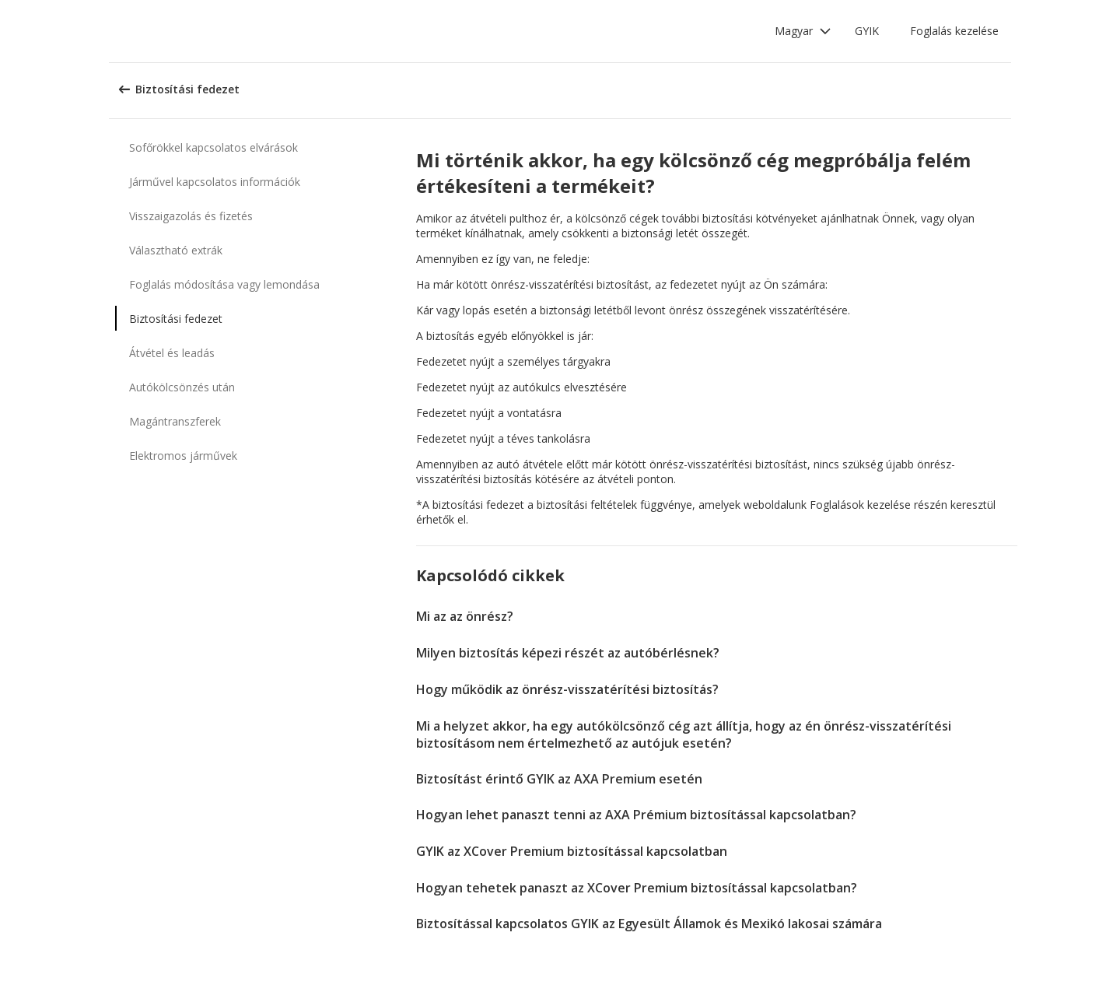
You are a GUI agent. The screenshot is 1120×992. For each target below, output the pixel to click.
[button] (803, 31)
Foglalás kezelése (954, 30)
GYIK (867, 30)
